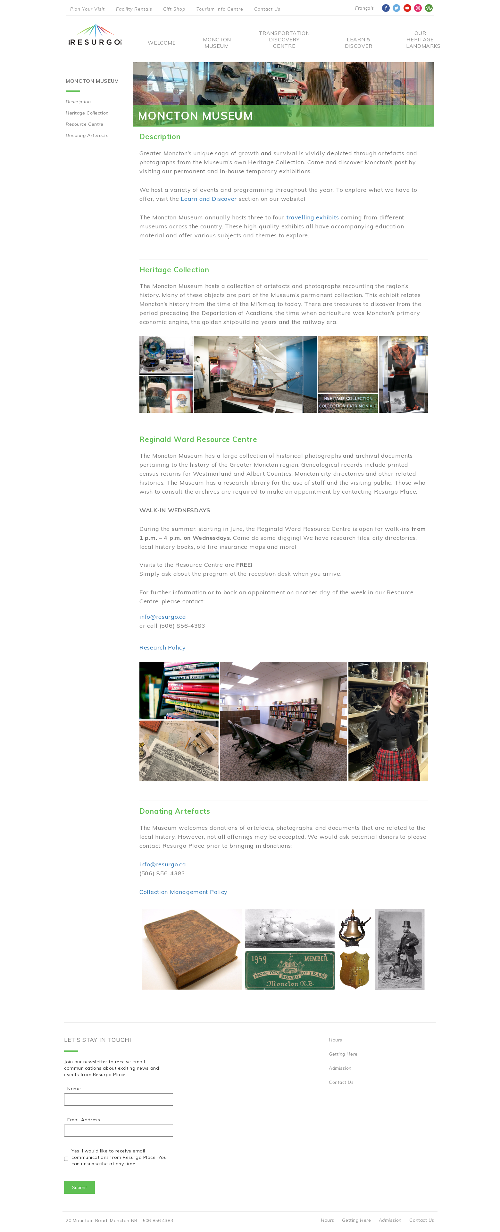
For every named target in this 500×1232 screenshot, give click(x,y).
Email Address (83, 1120)
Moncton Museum (216, 42)
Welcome (162, 42)
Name (74, 1089)
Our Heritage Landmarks (420, 39)
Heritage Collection (87, 113)
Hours (335, 1040)
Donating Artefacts (87, 135)
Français (364, 8)
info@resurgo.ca (162, 616)
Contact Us (267, 9)
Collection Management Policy (183, 892)
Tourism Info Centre (219, 9)
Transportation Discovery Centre (284, 39)
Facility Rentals (134, 9)
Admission (340, 1068)
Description (78, 102)
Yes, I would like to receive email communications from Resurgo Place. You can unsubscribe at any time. (119, 1157)
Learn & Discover (358, 42)
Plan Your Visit (87, 9)
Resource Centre (84, 124)
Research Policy (162, 647)
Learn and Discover (209, 198)
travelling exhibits (313, 217)
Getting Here (343, 1054)
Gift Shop (174, 9)
